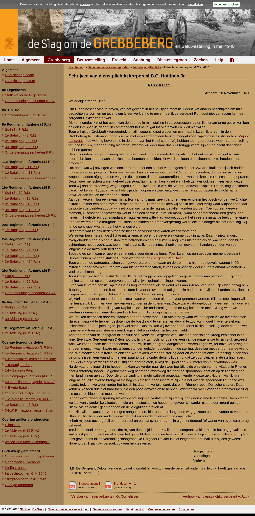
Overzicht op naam (19, 75)
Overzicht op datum (20, 81)
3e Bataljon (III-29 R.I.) (22, 287)
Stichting (141, 60)
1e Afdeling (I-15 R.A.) (22, 430)
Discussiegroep (172, 60)
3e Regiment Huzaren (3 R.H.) (28, 347)
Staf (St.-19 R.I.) (17, 192)
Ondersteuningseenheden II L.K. (30, 101)
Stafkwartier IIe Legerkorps (25, 95)
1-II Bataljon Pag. (18, 365)
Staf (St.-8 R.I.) (16, 129)
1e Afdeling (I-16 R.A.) (22, 436)
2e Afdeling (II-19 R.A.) (22, 333)
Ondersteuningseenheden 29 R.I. (30, 293)
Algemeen (31, 60)
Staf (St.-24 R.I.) (17, 244)
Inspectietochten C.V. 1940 (25, 473)
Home (9, 60)
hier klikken (195, 4)
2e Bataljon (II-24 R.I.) (22, 256)
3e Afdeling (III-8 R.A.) (22, 319)
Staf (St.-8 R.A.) (17, 307)
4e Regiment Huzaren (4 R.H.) (28, 353)
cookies (85, 4)
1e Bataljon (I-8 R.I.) (20, 135)
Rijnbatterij (13, 425)
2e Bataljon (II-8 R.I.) (21, 141)
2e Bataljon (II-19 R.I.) (22, 204)
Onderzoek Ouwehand (22, 462)
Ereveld (119, 60)
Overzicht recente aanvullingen (68, 509)
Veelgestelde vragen (161, 509)
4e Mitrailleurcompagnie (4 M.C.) (30, 382)
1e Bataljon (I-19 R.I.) (21, 198)
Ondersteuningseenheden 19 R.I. (30, 215)
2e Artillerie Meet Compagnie (27, 442)
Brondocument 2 (125, 483)
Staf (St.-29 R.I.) (17, 276)
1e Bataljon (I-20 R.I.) (21, 230)
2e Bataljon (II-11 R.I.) (22, 167)
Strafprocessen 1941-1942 (25, 479)
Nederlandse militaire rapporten (108, 67)
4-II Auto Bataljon (18, 387)
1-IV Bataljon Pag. (19, 370)
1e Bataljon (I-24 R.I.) (21, 250)
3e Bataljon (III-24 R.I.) (22, 261)
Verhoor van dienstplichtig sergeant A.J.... (215, 496)
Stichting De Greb (32, 509)
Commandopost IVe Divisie (26, 115)
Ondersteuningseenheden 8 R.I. (29, 152)
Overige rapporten (19, 485)
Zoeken (201, 60)
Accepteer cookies (226, 4)
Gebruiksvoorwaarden (107, 509)
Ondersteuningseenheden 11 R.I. (30, 178)
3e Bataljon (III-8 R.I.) (21, 147)
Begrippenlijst (135, 509)
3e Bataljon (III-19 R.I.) (22, 210)
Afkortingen (186, 509)
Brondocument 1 (89, 483)
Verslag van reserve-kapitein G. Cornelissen (105, 496)
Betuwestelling (91, 60)
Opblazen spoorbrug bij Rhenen (29, 456)
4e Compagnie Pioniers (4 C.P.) (29, 376)
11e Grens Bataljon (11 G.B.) (27, 393)
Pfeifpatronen (15, 467)
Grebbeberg (59, 60)
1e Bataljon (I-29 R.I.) (21, 281)
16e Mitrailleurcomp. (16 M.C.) (28, 399)
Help (219, 60)
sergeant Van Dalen (168, 258)
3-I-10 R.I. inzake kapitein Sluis (29, 410)
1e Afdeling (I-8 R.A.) (21, 313)
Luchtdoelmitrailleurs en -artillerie (30, 359)
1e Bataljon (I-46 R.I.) (21, 404)
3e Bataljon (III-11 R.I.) (22, 172)
